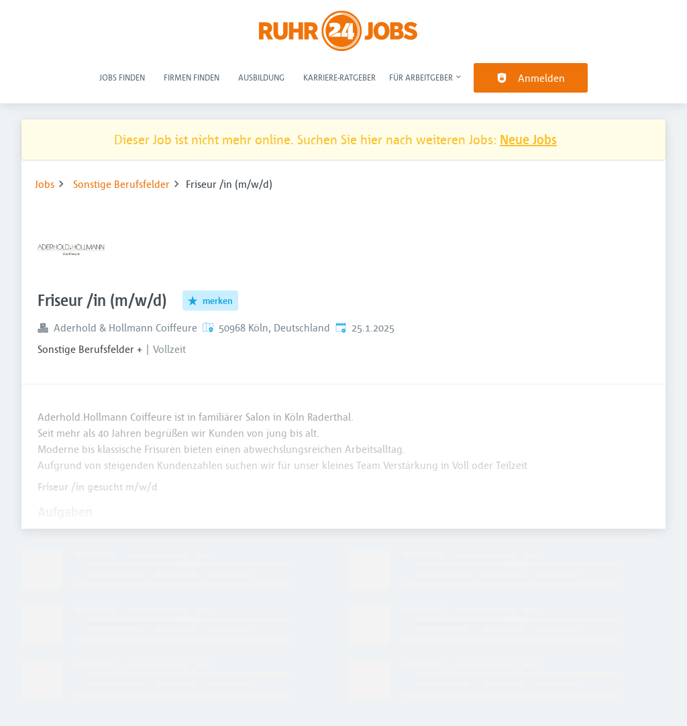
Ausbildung (261, 77)
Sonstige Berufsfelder (121, 184)
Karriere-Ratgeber (339, 77)
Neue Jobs (528, 139)
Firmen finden (191, 77)
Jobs (44, 184)
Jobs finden (122, 77)
